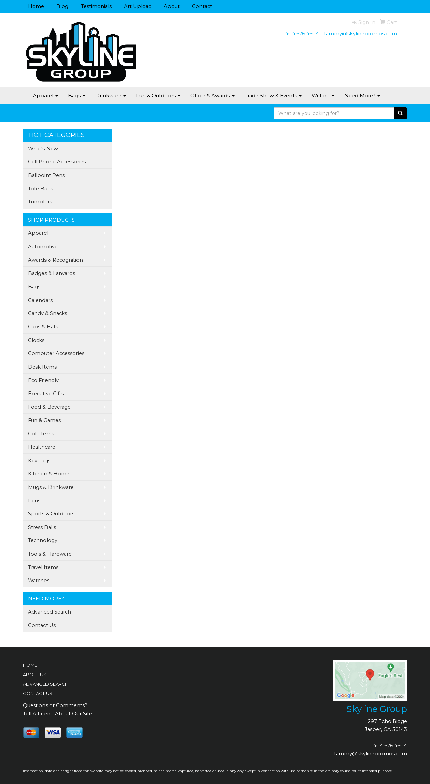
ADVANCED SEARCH (45, 684)
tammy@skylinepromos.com (360, 34)
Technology (42, 540)
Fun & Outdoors (158, 96)
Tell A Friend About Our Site (57, 714)
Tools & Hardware (50, 554)
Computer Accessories (56, 353)
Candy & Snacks (47, 313)
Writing (323, 96)
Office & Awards (212, 96)
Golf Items (41, 434)
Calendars (40, 300)
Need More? (362, 96)
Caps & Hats (43, 327)
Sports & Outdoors (51, 514)
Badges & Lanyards (51, 273)
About (172, 6)
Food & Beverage (49, 407)
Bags (76, 96)
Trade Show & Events (273, 96)
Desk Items (42, 367)
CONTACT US (37, 693)
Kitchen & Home (48, 474)
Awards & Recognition (55, 260)
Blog (62, 6)
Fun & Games (44, 420)
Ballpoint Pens (46, 175)
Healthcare (41, 447)
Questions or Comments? (55, 705)
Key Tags (39, 461)
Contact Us (42, 625)
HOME (30, 665)
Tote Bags (40, 189)
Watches (38, 580)
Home (36, 6)
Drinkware (110, 96)
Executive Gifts (46, 393)
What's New (43, 149)
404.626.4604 (302, 34)
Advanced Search (49, 612)
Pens (34, 501)
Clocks (36, 340)
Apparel (45, 96)
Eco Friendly (43, 380)
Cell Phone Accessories (57, 162)
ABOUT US (35, 674)
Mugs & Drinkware (51, 487)
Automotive (43, 247)
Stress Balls (42, 527)
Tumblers (40, 202)
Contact (202, 6)
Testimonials (96, 6)
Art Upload (138, 6)
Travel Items (43, 567)
